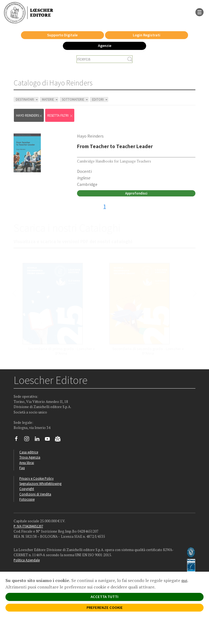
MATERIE (50, 99)
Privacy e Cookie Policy (36, 478)
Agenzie (104, 45)
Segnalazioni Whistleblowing (40, 483)
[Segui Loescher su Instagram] (28, 440)
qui (184, 580)
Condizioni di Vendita (35, 494)
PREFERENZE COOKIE (105, 607)
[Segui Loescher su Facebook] (18, 440)
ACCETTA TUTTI (104, 596)
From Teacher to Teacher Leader (115, 146)
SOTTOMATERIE (75, 99)
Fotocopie (27, 499)
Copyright (26, 488)
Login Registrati (146, 35)
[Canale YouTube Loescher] (49, 440)
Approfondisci (136, 193)
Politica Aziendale (27, 560)
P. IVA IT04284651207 (28, 526)
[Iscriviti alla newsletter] (59, 439)
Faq (22, 468)
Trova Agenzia (29, 457)
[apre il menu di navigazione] (199, 11)
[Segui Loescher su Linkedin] (39, 440)
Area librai (26, 462)
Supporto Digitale (62, 35)
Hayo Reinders (29, 115)
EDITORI (100, 99)
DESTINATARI (27, 99)
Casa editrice (28, 452)
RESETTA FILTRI (60, 115)
